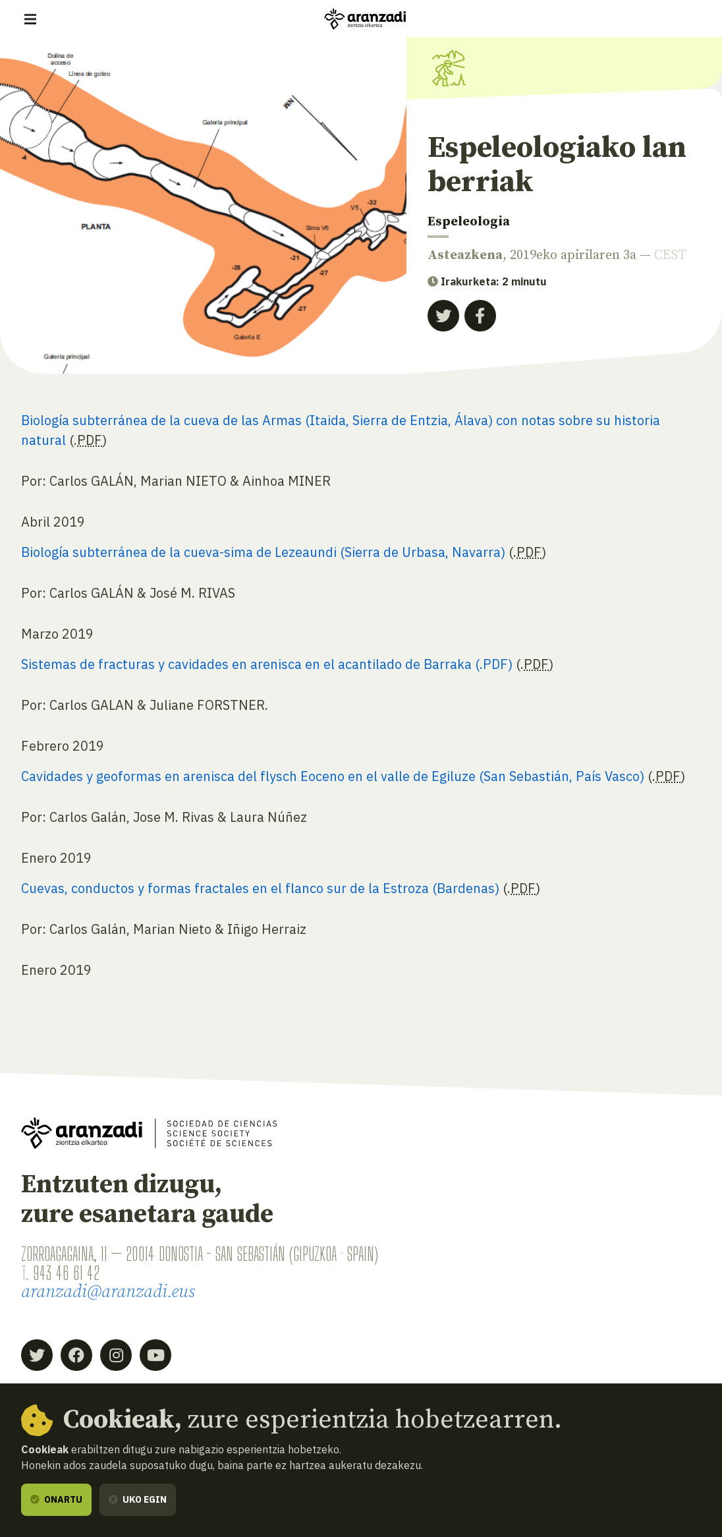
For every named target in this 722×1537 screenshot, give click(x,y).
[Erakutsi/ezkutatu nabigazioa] (30, 19)
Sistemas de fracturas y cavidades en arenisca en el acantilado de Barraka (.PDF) (267, 664)
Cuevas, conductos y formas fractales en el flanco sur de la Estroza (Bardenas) (260, 888)
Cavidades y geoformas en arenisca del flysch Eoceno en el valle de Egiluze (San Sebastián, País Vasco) (332, 776)
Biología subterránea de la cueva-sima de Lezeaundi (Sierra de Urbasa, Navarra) (263, 552)
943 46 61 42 (66, 1273)
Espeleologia (469, 222)
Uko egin (138, 1499)
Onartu (56, 1499)
